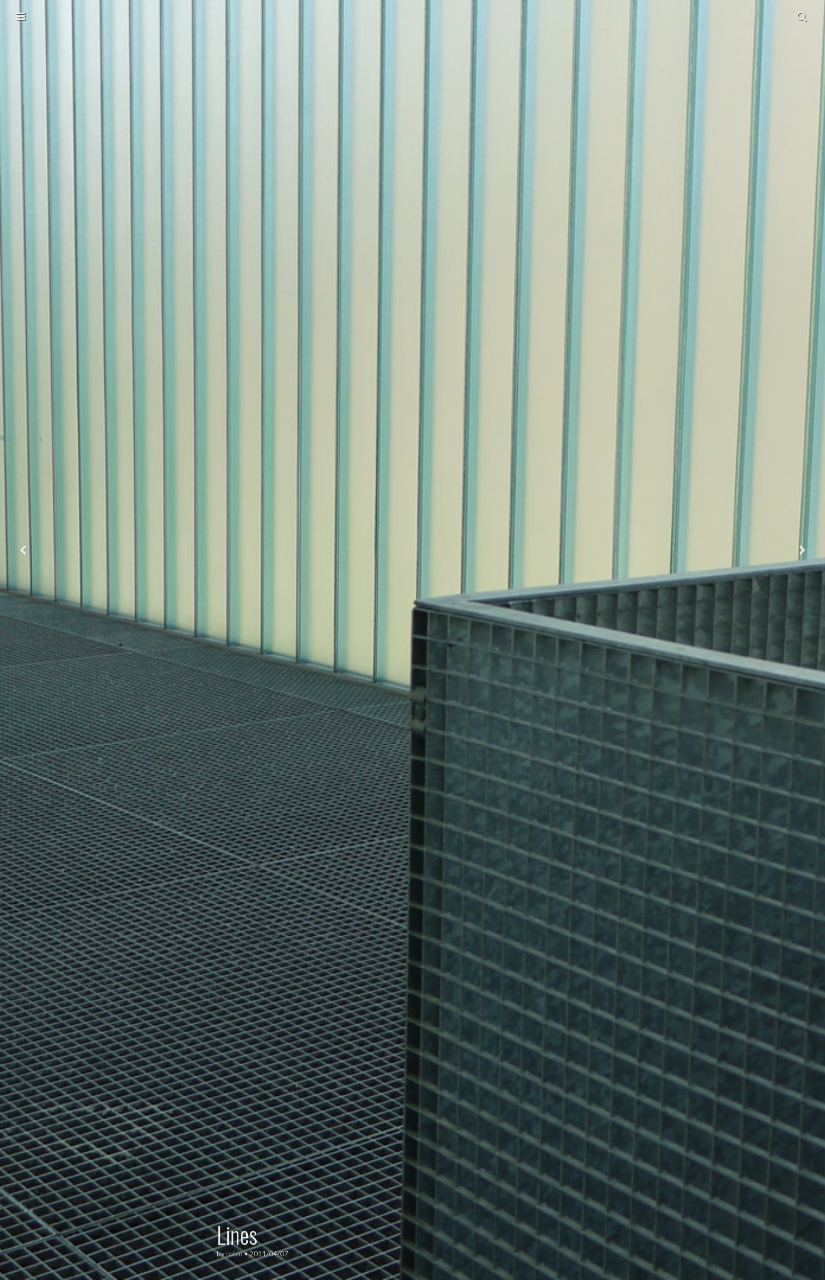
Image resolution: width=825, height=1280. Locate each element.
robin (234, 1253)
